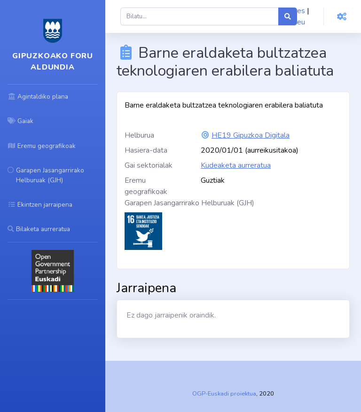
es (301, 11)
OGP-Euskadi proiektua (224, 393)
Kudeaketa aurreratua (236, 165)
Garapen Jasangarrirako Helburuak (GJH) (189, 203)
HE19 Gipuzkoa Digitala (251, 135)
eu (301, 22)
